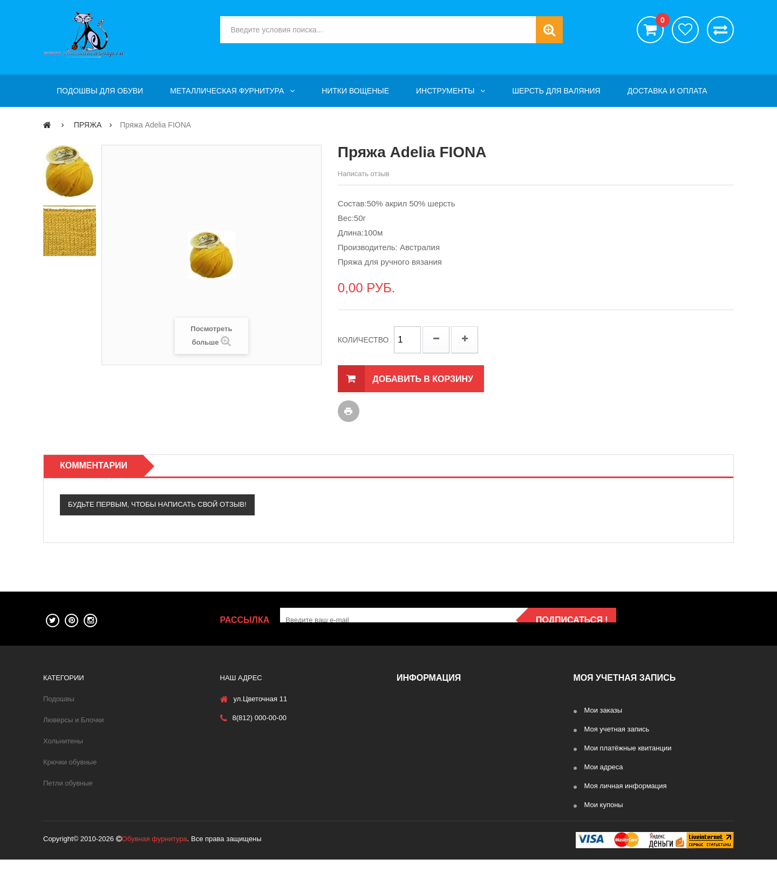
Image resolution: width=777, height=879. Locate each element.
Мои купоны (603, 805)
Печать (348, 411)
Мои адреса (603, 767)
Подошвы (58, 699)
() (660, 21)
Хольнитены (63, 741)
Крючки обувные (70, 762)
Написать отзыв (364, 174)
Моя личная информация (625, 786)
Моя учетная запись (617, 729)
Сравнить (720, 29)
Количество (363, 340)
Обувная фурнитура (154, 858)
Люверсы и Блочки (73, 720)
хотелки (685, 29)
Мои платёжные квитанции (628, 748)
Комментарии (93, 465)
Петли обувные (68, 783)
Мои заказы (603, 710)
